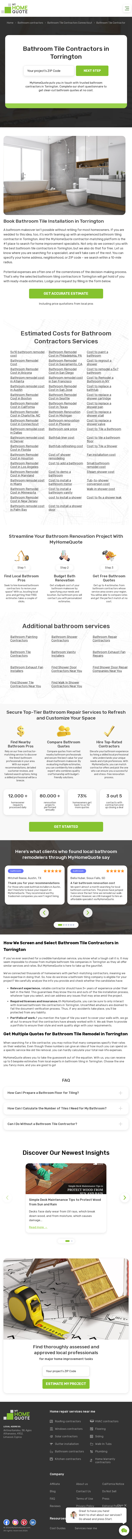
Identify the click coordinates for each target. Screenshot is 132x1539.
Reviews (55, 1506)
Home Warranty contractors (102, 1460)
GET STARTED (66, 827)
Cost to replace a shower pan (99, 405)
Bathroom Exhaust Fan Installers (26, 669)
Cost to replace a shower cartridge (99, 396)
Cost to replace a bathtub (99, 388)
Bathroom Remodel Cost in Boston (24, 396)
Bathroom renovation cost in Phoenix (64, 422)
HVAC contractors (104, 1421)
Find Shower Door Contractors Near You (66, 669)
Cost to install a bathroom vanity (61, 490)
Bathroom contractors (30, 22)
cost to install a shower (65, 497)
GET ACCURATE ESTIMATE (66, 293)
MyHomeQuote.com (20, 1527)
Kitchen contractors (65, 1459)
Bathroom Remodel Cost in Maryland (24, 473)
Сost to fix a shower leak (104, 497)
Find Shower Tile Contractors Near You (25, 684)
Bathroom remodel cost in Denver (27, 439)
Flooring (98, 1429)
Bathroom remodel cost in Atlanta (27, 379)
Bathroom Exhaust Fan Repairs (109, 654)
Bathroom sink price (63, 429)
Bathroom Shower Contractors (64, 638)
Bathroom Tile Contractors (20, 654)
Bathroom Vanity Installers (63, 654)
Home (10, 22)
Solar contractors (64, 1436)
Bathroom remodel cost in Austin (27, 388)
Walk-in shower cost (101, 489)
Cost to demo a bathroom (60, 473)
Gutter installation (64, 1444)
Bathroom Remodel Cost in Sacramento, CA (65, 362)
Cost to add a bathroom (66, 463)
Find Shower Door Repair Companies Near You (110, 669)
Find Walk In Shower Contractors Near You (66, 684)
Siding (96, 1436)
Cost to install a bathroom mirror (60, 482)
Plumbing (98, 1451)
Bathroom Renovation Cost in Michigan (64, 413)
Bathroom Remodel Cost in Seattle (63, 396)
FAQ (52, 1498)
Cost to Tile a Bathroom (104, 429)
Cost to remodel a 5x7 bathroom (102, 371)
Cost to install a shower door (65, 508)
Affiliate (55, 1484)
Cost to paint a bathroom (97, 354)
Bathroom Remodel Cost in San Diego (63, 371)
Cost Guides (57, 1528)
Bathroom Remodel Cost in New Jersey (24, 499)
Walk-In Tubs (101, 1444)
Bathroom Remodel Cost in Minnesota (24, 490)
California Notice (113, 1484)
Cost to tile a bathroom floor (103, 439)
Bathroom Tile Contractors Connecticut (69, 22)
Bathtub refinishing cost (66, 446)
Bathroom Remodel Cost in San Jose (63, 388)
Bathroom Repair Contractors (105, 638)
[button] (60, 925)
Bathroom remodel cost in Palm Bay (27, 508)
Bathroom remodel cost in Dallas (27, 431)
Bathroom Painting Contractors (23, 638)
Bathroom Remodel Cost (24, 362)
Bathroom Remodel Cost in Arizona (24, 371)
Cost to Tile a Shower (102, 446)
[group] (66, 1198)
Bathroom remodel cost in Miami (27, 482)
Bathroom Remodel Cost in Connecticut (24, 422)
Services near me (86, 1528)
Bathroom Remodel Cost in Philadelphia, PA (65, 354)
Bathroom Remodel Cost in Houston (24, 456)
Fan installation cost (101, 455)
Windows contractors (66, 1429)
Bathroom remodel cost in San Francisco (66, 379)
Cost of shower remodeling (60, 456)
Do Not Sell (109, 1491)
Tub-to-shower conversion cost (98, 482)
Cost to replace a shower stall (99, 413)
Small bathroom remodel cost (98, 465)
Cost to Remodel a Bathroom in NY (100, 379)
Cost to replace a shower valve (99, 422)
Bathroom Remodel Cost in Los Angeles (24, 465)
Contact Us (83, 1491)
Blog (53, 1491)
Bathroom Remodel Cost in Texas (63, 405)
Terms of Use (84, 1498)
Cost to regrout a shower (99, 362)
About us (82, 1484)
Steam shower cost (100, 472)
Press (105, 1498)
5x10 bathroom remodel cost (27, 354)
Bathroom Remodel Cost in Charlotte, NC (25, 413)
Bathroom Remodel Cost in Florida (24, 448)
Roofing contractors (65, 1421)
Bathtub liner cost (61, 438)
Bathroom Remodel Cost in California (24, 405)
